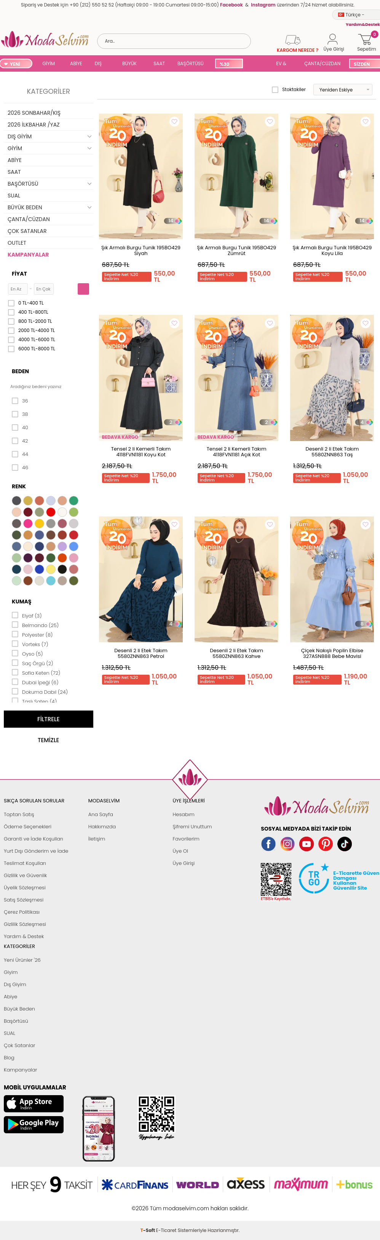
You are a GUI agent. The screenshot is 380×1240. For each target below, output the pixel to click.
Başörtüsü (16, 1021)
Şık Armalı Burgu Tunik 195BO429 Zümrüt (236, 250)
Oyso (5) (27, 653)
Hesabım (184, 814)
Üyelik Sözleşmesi (25, 887)
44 (20, 454)
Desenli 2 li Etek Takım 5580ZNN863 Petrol (141, 653)
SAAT (159, 63)
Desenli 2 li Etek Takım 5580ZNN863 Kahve (236, 653)
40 (20, 428)
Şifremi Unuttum (192, 826)
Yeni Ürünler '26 (22, 960)
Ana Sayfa (100, 814)
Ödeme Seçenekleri (27, 826)
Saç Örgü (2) (32, 663)
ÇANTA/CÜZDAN (322, 63)
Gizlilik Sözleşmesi (25, 924)
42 (20, 441)
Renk (19, 486)
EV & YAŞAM (284, 64)
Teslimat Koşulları (25, 863)
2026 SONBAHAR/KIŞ (34, 113)
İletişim (96, 838)
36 (20, 401)
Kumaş (21, 601)
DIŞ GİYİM (101, 64)
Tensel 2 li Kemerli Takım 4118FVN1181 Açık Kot (237, 451)
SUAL (258, 64)
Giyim (11, 972)
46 (20, 468)
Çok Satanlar (19, 1045)
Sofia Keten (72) (36, 672)
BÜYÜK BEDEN (129, 64)
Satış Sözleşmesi (23, 899)
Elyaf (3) (27, 615)
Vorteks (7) (30, 644)
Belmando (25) (35, 625)
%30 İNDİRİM (229, 64)
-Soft (148, 1204)
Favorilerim (186, 838)
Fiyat (19, 274)
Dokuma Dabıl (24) (40, 691)
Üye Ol (180, 851)
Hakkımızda (102, 826)
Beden (20, 371)
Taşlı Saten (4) (34, 701)
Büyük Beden (19, 1008)
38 (20, 414)
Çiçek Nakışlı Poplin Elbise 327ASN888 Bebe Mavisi (332, 653)
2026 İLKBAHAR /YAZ (34, 124)
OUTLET (17, 243)
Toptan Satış (19, 814)
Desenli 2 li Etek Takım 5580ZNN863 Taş (332, 451)
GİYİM (48, 63)
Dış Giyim (15, 984)
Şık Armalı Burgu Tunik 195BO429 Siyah (140, 250)
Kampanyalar (20, 1069)
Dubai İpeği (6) (35, 682)
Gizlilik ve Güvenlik (25, 875)
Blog (9, 1057)
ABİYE (76, 63)
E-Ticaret (166, 1204)
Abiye (10, 996)
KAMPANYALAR (28, 254)
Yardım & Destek (24, 936)
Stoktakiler (289, 89)
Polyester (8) (32, 634)
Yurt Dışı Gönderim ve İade (36, 851)
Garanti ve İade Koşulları (33, 838)
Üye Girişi (184, 863)
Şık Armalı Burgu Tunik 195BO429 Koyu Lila (332, 250)
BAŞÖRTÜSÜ (190, 63)
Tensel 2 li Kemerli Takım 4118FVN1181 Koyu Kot (141, 451)
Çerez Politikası (22, 912)
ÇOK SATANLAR (27, 231)
